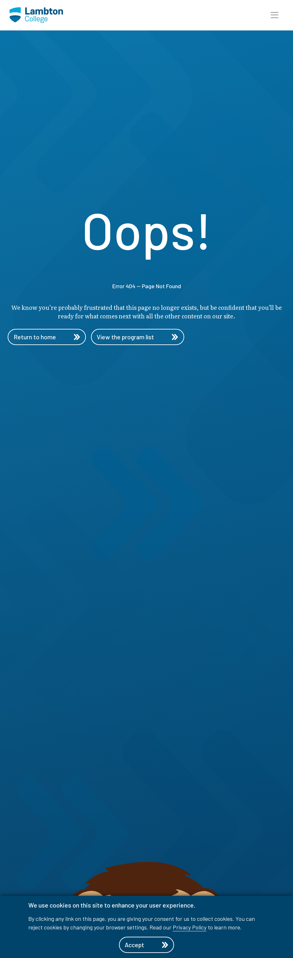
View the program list (139, 337)
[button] (274, 15)
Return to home (47, 337)
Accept (146, 944)
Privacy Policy (189, 926)
